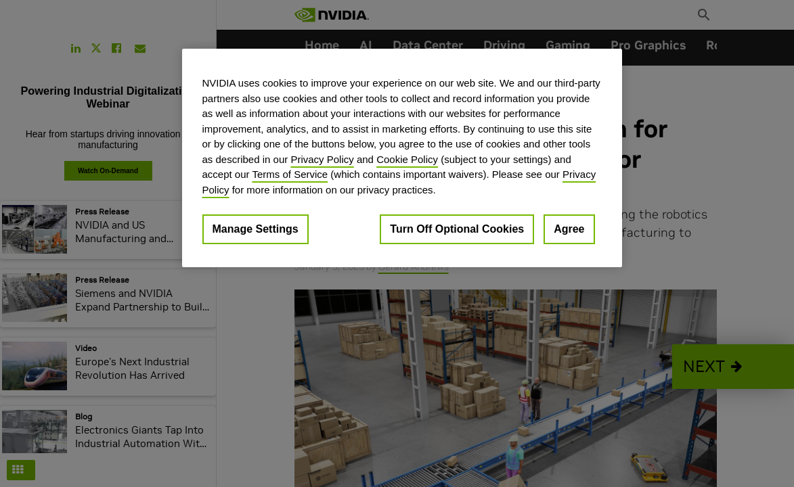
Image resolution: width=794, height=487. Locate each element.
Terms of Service (290, 174)
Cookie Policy (407, 159)
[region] (402, 158)
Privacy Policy (321, 159)
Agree (569, 229)
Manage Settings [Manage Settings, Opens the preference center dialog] (256, 229)
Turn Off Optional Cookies (457, 229)
